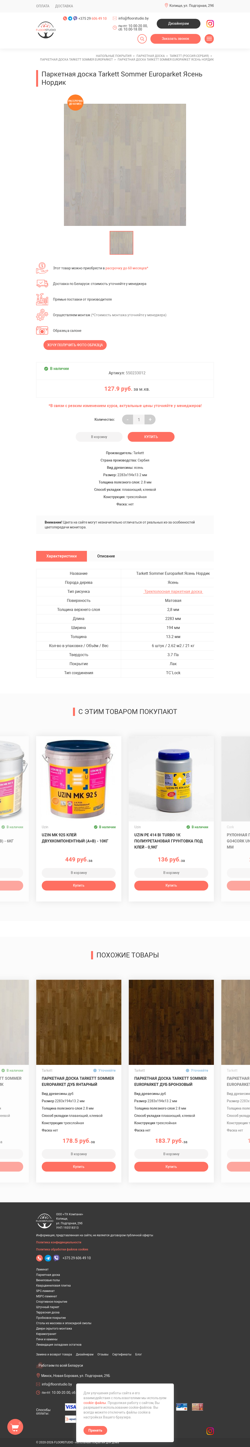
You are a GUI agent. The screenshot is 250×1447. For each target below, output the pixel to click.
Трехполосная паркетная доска (173, 592)
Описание (106, 556)
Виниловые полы (48, 1280)
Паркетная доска (48, 1275)
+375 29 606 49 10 (76, 1258)
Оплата (42, 6)
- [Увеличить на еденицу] (127, 420)
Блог (138, 1354)
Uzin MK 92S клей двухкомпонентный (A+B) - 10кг (75, 838)
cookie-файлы (94, 1403)
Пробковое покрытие (51, 1318)
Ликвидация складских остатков (59, 1344)
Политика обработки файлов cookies (62, 1249)
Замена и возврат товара (54, 1354)
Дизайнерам (178, 23)
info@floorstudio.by (133, 18)
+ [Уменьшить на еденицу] (150, 420)
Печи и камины (46, 1339)
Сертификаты (121, 1354)
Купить (151, 437)
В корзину (99, 437)
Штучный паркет (47, 1307)
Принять (95, 1430)
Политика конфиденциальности (58, 1242)
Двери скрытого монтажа (54, 1328)
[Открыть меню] (209, 38)
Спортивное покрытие (51, 1301)
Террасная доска (48, 1312)
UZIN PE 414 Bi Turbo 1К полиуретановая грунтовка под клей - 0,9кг (168, 841)
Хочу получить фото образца (75, 345)
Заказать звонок (175, 39)
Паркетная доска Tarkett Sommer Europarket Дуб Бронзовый (170, 1081)
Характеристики (61, 556)
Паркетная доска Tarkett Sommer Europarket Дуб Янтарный (78, 1081)
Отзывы (102, 1354)
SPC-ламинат (45, 1291)
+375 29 (92, 18)
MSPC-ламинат (46, 1296)
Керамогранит (46, 1334)
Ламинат (42, 1269)
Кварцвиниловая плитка (53, 1285)
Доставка (64, 6)
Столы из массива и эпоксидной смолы (63, 1323)
